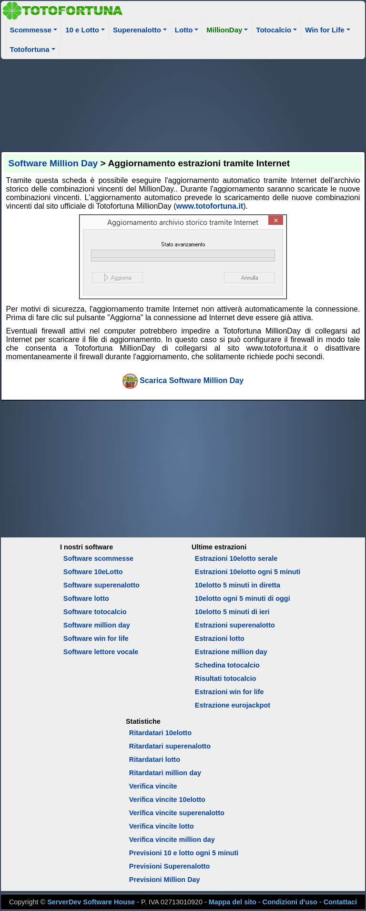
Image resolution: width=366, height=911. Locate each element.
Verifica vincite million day (172, 839)
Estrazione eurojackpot (232, 705)
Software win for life (96, 638)
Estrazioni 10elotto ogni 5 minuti (247, 572)
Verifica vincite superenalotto (176, 813)
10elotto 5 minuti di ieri (232, 612)
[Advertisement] (183, 104)
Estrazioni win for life (229, 692)
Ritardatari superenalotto (170, 746)
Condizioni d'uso (290, 902)
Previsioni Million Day (164, 879)
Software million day (96, 625)
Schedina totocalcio (227, 665)
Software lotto (86, 598)
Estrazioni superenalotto (235, 625)
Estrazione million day (231, 652)
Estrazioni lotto (219, 638)
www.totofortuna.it (210, 206)
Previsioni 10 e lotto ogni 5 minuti (183, 853)
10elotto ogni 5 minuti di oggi (242, 598)
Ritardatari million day (165, 773)
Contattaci (340, 902)
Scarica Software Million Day (192, 380)
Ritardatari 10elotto (160, 733)
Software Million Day (53, 163)
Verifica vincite (153, 786)
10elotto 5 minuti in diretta (237, 585)
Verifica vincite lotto (161, 826)
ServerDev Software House (91, 902)
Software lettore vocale (101, 652)
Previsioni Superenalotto (169, 866)
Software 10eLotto (93, 572)
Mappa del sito (232, 902)
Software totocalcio (95, 612)
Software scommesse (98, 558)
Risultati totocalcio (225, 678)
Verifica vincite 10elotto (167, 799)
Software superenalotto (101, 585)
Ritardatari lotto (154, 759)
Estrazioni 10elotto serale (236, 558)
